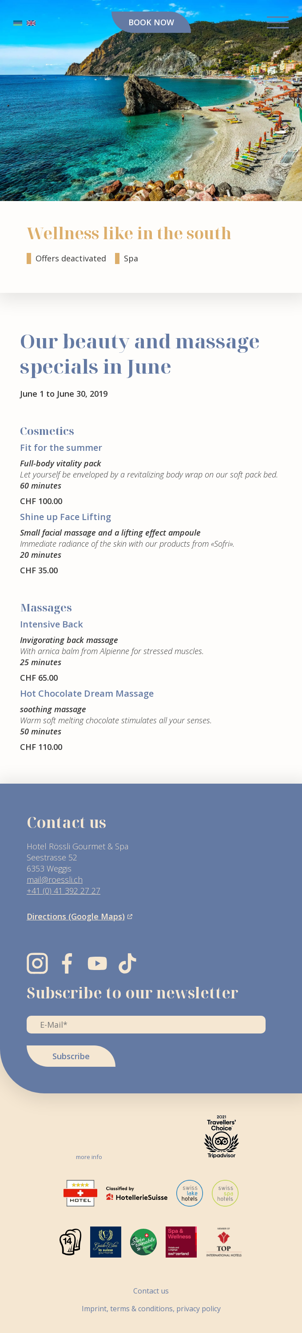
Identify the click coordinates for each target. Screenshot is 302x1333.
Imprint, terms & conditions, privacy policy (151, 1308)
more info (89, 1157)
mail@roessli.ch (55, 879)
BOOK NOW (151, 22)
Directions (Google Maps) (76, 916)
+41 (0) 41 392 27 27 (63, 890)
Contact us (151, 1290)
